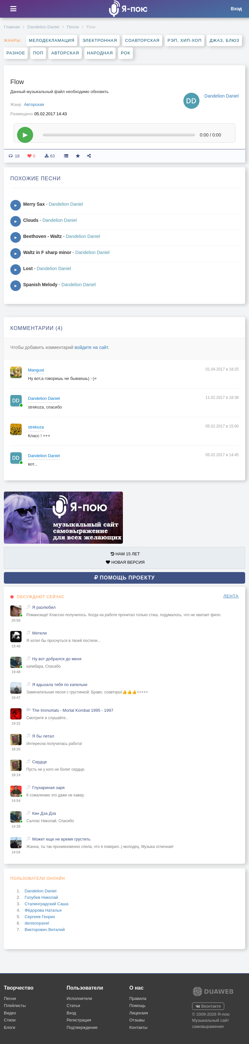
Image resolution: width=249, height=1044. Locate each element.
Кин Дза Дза (44, 813)
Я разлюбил (44, 607)
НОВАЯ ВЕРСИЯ (125, 562)
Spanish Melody (40, 284)
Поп (38, 53)
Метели (39, 633)
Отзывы (137, 1020)
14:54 (16, 801)
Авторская (65, 53)
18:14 (16, 775)
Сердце (39, 761)
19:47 (16, 698)
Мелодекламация (52, 40)
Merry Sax (34, 204)
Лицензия (138, 1013)
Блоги (9, 1027)
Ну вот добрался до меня (56, 658)
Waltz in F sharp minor (47, 252)
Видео (10, 1013)
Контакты (138, 1027)
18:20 (16, 749)
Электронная (99, 40)
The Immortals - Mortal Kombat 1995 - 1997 (72, 710)
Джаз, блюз (224, 40)
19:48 (16, 646)
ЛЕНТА (231, 596)
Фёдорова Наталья (42, 910)
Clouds (30, 220)
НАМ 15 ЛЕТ (125, 553)
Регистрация (79, 1020)
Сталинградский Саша (46, 903)
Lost (28, 268)
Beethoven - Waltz (42, 236)
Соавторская (142, 40)
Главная (12, 26)
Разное (15, 53)
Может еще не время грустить (61, 839)
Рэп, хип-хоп (185, 40)
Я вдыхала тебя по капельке (60, 684)
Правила (137, 998)
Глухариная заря (48, 787)
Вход (71, 1013)
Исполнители (79, 998)
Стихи (9, 1020)
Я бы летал (43, 736)
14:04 (16, 852)
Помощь (137, 1005)
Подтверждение (82, 1027)
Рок (125, 53)
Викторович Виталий (44, 929)
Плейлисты (15, 1005)
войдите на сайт (91, 347)
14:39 (16, 826)
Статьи (73, 1005)
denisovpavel (36, 923)
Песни (73, 26)
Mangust (36, 370)
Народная (100, 53)
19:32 (16, 723)
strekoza (36, 427)
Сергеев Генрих (39, 916)
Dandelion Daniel (43, 26)
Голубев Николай (41, 897)
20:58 (16, 620)
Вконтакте (208, 1006)
